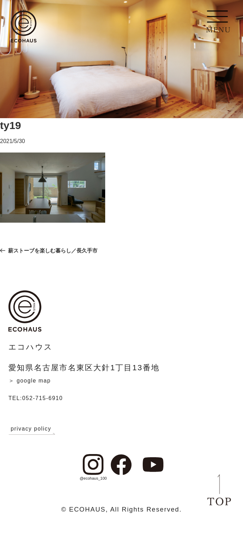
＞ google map (38, 380)
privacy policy (40, 428)
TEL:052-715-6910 (47, 397)
